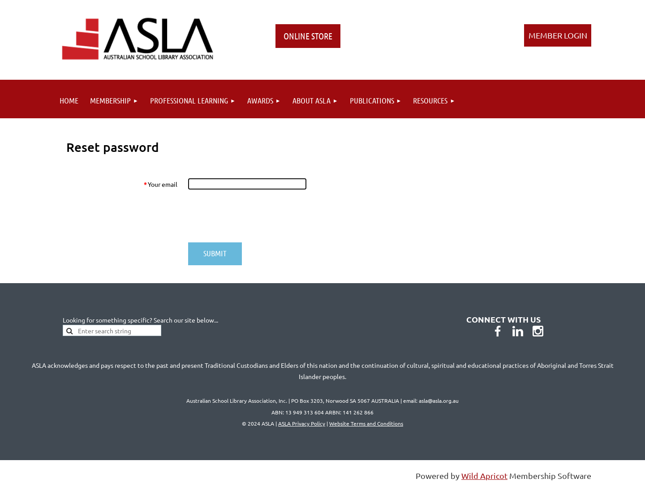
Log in (557, 35)
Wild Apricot (484, 475)
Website (366, 423)
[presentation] (256, 215)
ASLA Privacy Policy (301, 423)
